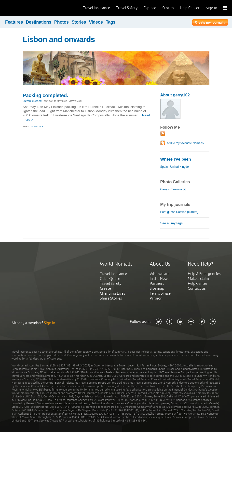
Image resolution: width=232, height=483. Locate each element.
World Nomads (26, 8)
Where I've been (175, 159)
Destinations (38, 22)
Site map (157, 288)
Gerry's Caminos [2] (173, 189)
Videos (96, 22)
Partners (157, 283)
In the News (159, 278)
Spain (164, 166)
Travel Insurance (96, 8)
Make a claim (198, 278)
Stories (168, 8)
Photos (61, 22)
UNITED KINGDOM (32, 101)
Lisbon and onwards (59, 39)
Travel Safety (126, 8)
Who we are (159, 274)
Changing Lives (112, 293)
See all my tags (171, 223)
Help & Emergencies (204, 274)
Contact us (196, 288)
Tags (110, 22)
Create (105, 288)
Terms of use (160, 293)
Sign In (211, 8)
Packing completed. (45, 95)
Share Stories (111, 298)
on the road (37, 126)
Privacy (156, 298)
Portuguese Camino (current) (179, 212)
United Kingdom (180, 166)
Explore (150, 8)
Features (14, 22)
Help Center (190, 8)
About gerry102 (175, 95)
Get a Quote (110, 278)
